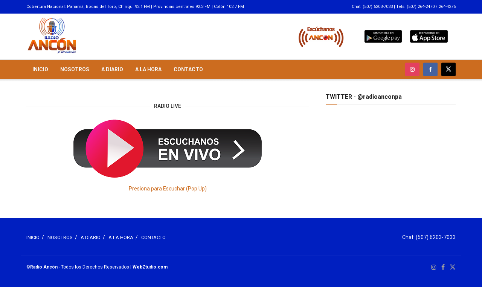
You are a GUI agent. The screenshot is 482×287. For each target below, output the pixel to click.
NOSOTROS (74, 69)
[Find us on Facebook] (430, 69)
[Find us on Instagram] (412, 69)
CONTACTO (188, 69)
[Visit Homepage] (52, 36)
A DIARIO (112, 69)
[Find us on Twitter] (448, 69)
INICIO (40, 69)
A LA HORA (148, 69)
